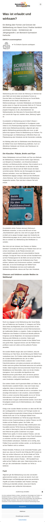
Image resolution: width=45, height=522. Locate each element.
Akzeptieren (22, 506)
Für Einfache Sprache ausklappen (24, 44)
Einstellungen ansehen (22, 516)
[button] (42, 492)
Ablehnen (22, 511)
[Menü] (40, 4)
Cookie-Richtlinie (22, 519)
